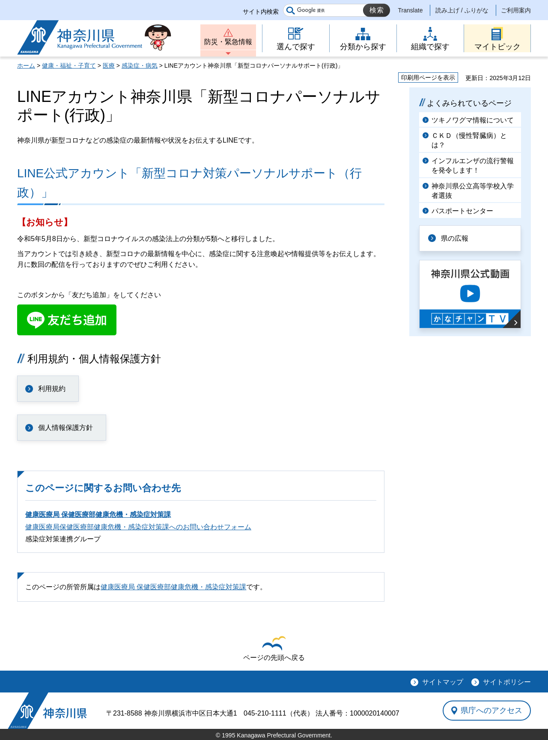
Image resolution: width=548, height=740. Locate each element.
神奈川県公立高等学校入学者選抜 (473, 190)
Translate (410, 10)
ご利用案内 (516, 10)
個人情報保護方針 (65, 427)
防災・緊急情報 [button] (228, 41)
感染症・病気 (140, 65)
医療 (109, 65)
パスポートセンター (462, 211)
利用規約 (52, 388)
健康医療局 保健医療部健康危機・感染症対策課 (98, 514)
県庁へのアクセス (491, 710)
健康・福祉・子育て (69, 65)
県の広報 (454, 238)
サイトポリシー (507, 682)
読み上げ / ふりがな (461, 10)
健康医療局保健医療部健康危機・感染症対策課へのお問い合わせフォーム (138, 527)
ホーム (26, 65)
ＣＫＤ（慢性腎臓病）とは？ (469, 140)
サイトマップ (442, 682)
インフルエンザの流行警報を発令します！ (473, 165)
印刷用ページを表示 (428, 77)
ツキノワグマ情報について (473, 120)
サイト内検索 (261, 11)
